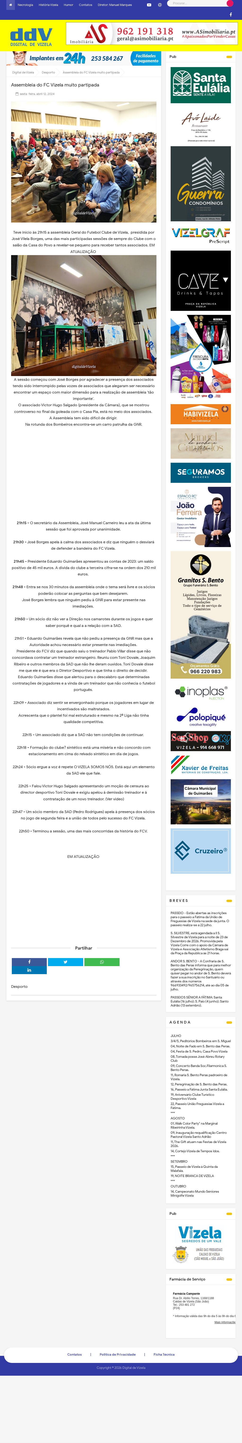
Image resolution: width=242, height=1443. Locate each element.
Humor (68, 5)
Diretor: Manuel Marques (115, 5)
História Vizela (48, 5)
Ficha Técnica (164, 1355)
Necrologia (25, 5)
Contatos (85, 5)
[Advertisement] (83, 905)
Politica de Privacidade (118, 1355)
